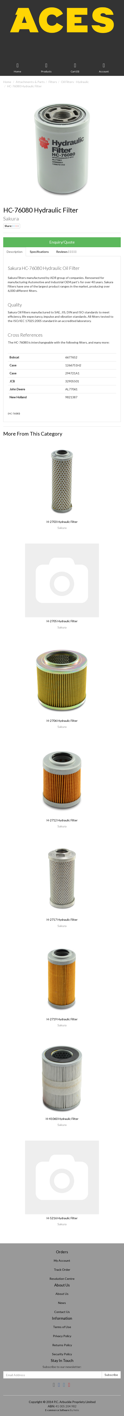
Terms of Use (62, 1327)
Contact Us (62, 1312)
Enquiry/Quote (62, 242)
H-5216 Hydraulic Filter (62, 1218)
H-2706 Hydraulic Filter (62, 720)
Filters (53, 82)
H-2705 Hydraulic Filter (62, 621)
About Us (62, 1294)
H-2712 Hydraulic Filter (62, 820)
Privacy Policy (62, 1336)
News (62, 1303)
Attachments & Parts (30, 82)
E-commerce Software (57, 1410)
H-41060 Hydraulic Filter (62, 1119)
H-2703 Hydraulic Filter (62, 522)
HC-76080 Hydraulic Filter (24, 86)
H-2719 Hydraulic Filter (62, 1019)
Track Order (62, 1269)
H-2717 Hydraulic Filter (62, 919)
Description (14, 251)
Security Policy (62, 1354)
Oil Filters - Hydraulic (75, 82)
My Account (62, 1260)
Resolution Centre (62, 1278)
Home (7, 82)
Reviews (66, 251)
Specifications (39, 251)
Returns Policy (62, 1345)
